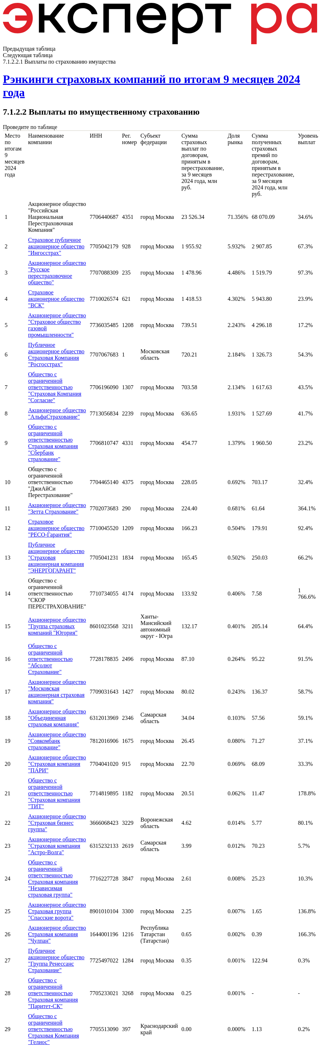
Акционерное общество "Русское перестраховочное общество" (57, 272)
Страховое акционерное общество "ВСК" (56, 298)
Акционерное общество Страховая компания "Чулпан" (57, 934)
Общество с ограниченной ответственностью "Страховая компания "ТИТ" (54, 793)
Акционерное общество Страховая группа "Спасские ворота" (57, 911)
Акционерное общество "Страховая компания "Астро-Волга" (57, 845)
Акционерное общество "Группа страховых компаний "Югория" (57, 626)
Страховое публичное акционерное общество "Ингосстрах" (56, 246)
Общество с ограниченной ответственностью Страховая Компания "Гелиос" (53, 1029)
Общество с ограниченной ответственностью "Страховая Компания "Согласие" (54, 387)
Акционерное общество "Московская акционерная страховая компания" (57, 691)
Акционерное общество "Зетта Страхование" (57, 508)
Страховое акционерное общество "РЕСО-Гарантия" (56, 528)
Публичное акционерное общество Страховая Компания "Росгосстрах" (56, 354)
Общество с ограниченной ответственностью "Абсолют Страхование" (50, 659)
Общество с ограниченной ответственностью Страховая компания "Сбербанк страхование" (53, 443)
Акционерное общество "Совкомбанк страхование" (57, 740)
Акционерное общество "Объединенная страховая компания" (57, 717)
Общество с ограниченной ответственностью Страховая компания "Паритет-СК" (53, 993)
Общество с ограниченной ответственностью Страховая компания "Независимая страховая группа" (53, 878)
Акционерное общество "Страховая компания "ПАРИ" (57, 763)
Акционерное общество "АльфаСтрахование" (57, 413)
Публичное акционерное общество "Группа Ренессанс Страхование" (56, 960)
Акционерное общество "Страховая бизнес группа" (57, 822)
